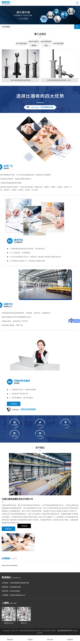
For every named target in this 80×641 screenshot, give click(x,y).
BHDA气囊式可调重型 (33, 43)
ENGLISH (50, 638)
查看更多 (8, 529)
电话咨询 (70, 638)
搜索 (77, 26)
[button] (40, 22)
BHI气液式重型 (58, 43)
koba (4, 565)
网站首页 (10, 638)
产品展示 (30, 638)
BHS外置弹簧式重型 (46, 43)
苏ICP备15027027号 (65, 630)
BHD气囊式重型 (21, 43)
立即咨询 (24, 529)
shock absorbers (12, 565)
